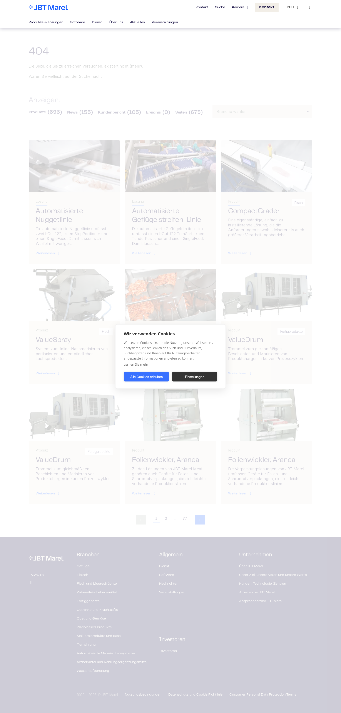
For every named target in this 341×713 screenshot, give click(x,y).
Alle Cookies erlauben (146, 377)
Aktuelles (137, 22)
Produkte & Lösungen (46, 22)
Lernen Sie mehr (136, 364)
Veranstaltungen (165, 22)
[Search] (310, 7)
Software (77, 22)
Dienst (97, 22)
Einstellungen (194, 377)
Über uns (116, 22)
